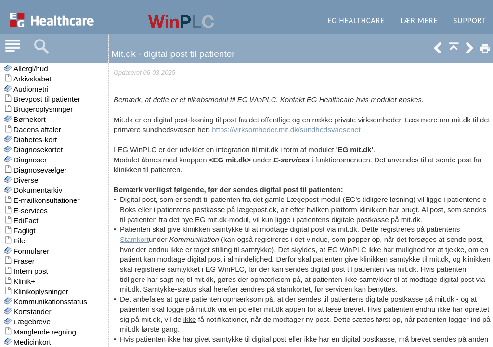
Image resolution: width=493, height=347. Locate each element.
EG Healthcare (356, 20)
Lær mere (419, 20)
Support (470, 20)
